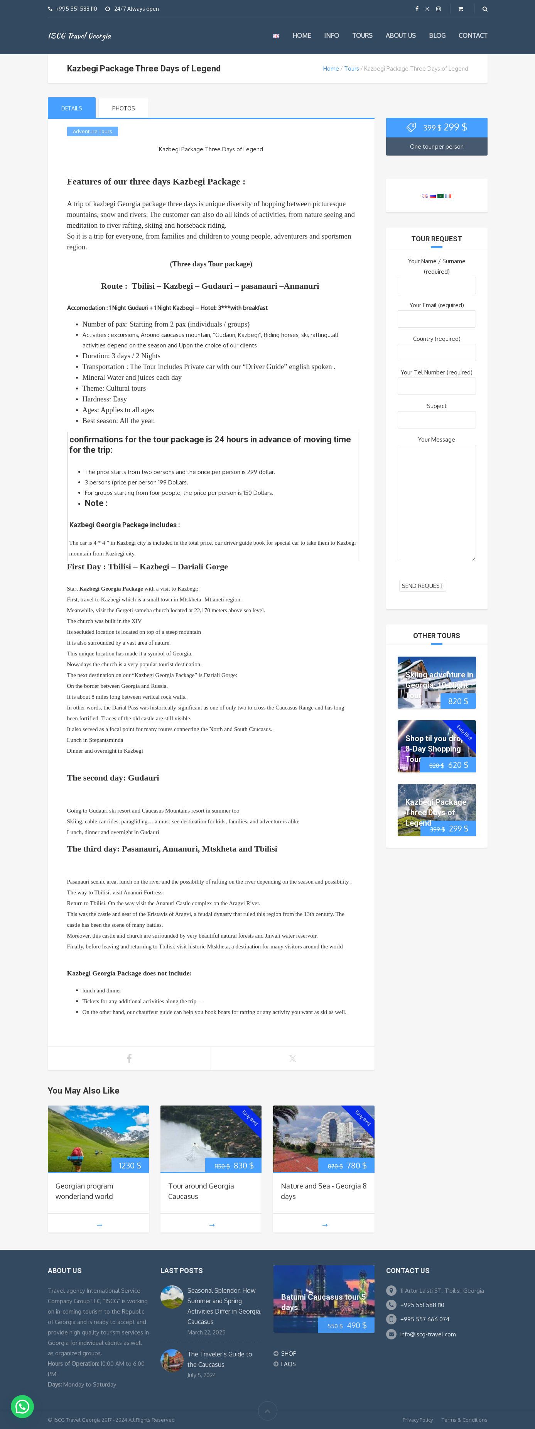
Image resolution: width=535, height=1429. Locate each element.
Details (71, 108)
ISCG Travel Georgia (79, 35)
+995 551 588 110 (422, 1305)
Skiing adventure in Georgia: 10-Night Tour (439, 685)
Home (301, 35)
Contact (473, 35)
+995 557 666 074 (424, 1319)
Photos (123, 108)
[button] (22, 1406)
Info (331, 35)
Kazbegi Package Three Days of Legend (435, 812)
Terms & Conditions (465, 1420)
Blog (437, 35)
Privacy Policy (418, 1420)
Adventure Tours (92, 131)
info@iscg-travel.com (428, 1334)
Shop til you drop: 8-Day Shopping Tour (436, 748)
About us (401, 35)
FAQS (288, 1364)
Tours (362, 35)
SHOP (289, 1353)
